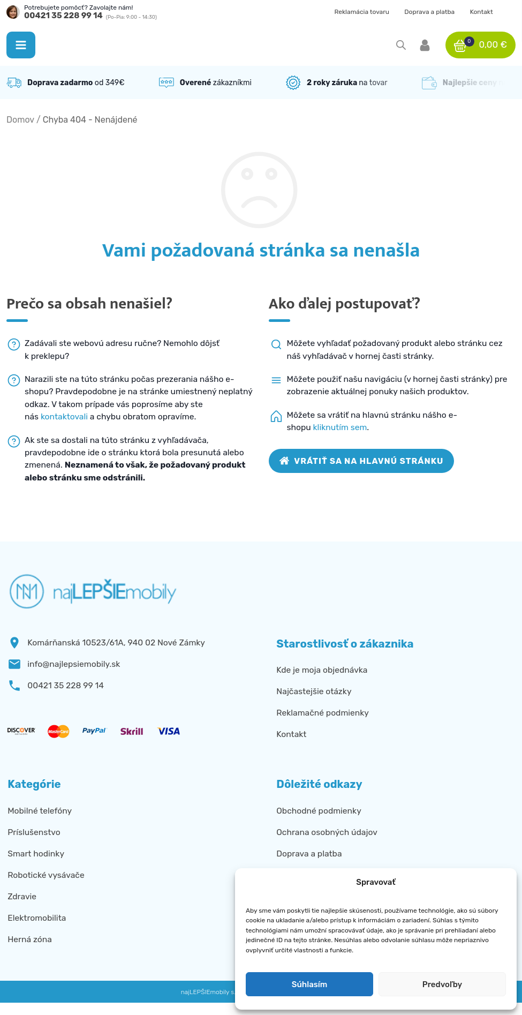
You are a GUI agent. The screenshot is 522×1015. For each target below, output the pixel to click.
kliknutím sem (340, 427)
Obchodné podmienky (318, 811)
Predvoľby (442, 984)
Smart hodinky (35, 853)
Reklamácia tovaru (361, 12)
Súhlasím (309, 984)
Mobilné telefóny (39, 811)
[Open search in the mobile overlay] (401, 45)
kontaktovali (64, 416)
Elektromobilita (36, 918)
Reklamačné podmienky (322, 713)
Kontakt (481, 12)
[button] (20, 45)
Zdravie (21, 896)
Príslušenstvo (33, 832)
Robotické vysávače (45, 875)
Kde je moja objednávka (321, 670)
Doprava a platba (429, 12)
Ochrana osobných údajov (326, 832)
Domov (20, 120)
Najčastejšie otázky (313, 691)
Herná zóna (29, 939)
